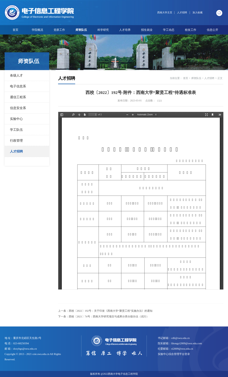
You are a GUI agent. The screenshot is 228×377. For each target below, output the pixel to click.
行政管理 (16, 140)
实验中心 (16, 119)
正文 (219, 78)
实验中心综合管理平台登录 (174, 354)
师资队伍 (81, 29)
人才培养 (125, 29)
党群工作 (59, 29)
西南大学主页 (164, 12)
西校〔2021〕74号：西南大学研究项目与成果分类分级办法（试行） (109, 316)
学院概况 (37, 29)
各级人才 (16, 75)
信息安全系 (18, 108)
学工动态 (168, 29)
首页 (15, 29)
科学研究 (103, 29)
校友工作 (190, 29)
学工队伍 (16, 129)
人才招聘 (182, 12)
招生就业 (146, 29)
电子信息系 (18, 86)
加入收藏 (198, 12)
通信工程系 (18, 97)
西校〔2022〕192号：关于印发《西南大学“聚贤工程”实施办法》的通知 (111, 310)
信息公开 (212, 29)
